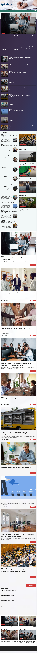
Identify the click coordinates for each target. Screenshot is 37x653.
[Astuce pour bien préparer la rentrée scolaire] (27, 174)
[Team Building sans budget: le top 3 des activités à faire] (5, 75)
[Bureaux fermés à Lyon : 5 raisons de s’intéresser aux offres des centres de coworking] (5, 122)
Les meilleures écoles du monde (24, 211)
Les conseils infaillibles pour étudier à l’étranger (27, 196)
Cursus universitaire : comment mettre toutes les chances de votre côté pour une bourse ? (27, 150)
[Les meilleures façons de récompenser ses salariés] (5, 91)
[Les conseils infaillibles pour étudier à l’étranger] (27, 189)
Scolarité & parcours (23, 146)
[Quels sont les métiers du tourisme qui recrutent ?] (5, 106)
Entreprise (10, 88)
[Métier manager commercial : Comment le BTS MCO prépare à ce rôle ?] (5, 68)
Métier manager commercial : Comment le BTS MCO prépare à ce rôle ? (18, 48)
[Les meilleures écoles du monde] (27, 204)
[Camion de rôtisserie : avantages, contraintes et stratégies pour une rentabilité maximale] (5, 99)
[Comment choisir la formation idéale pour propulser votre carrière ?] (18, 24)
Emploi (2, 468)
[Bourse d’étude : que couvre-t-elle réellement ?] (27, 158)
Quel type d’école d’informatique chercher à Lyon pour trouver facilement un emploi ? (27, 644)
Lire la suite (33, 267)
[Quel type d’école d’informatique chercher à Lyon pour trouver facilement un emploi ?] (5, 83)
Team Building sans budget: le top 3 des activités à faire (19, 73)
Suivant (21, 583)
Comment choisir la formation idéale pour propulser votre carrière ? (18, 37)
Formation (3, 34)
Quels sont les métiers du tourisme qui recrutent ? (18, 104)
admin (20, 182)
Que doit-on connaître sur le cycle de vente (16, 112)
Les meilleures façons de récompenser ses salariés (18, 89)
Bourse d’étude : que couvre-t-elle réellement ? (27, 165)
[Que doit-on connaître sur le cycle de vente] (5, 114)
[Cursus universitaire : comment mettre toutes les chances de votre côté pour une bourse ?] (5, 130)
